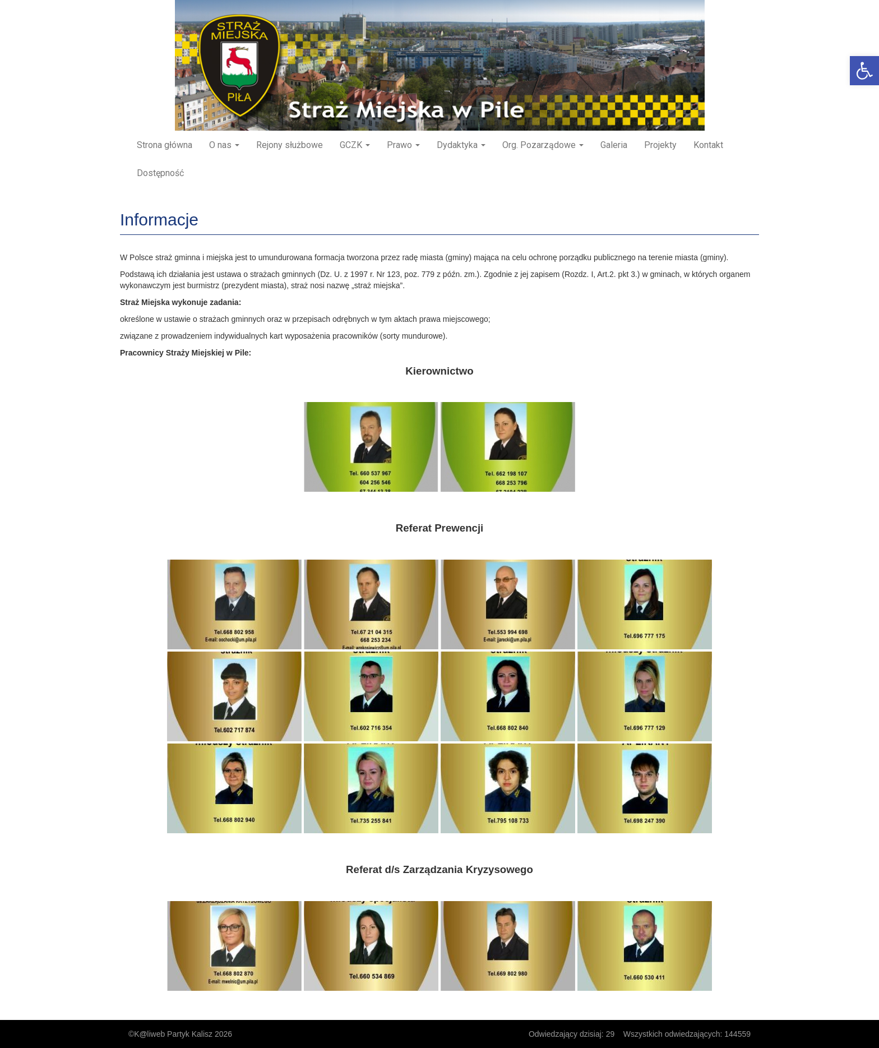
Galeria (613, 145)
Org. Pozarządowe (543, 145)
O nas (224, 145)
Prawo (403, 145)
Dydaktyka (461, 145)
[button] (864, 70)
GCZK (355, 145)
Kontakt (708, 145)
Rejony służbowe (289, 145)
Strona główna (164, 145)
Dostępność (160, 173)
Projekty (660, 145)
